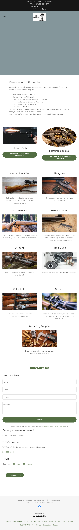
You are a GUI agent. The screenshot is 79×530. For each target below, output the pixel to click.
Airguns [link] (58, 521)
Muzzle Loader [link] (47, 521)
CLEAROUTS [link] (25, 525)
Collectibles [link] (36, 525)
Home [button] (9, 521)
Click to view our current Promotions (59, 158)
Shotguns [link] (28, 521)
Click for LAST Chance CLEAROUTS (19, 155)
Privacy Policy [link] (47, 426)
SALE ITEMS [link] (68, 521)
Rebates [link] (56, 525)
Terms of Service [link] (60, 426)
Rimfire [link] (37, 521)
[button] (8, 17)
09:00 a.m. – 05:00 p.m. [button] (22, 464)
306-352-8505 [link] (8, 452)
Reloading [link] (46, 525)
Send (39, 420)
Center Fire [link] (17, 521)
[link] (39, 17)
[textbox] (39, 381)
